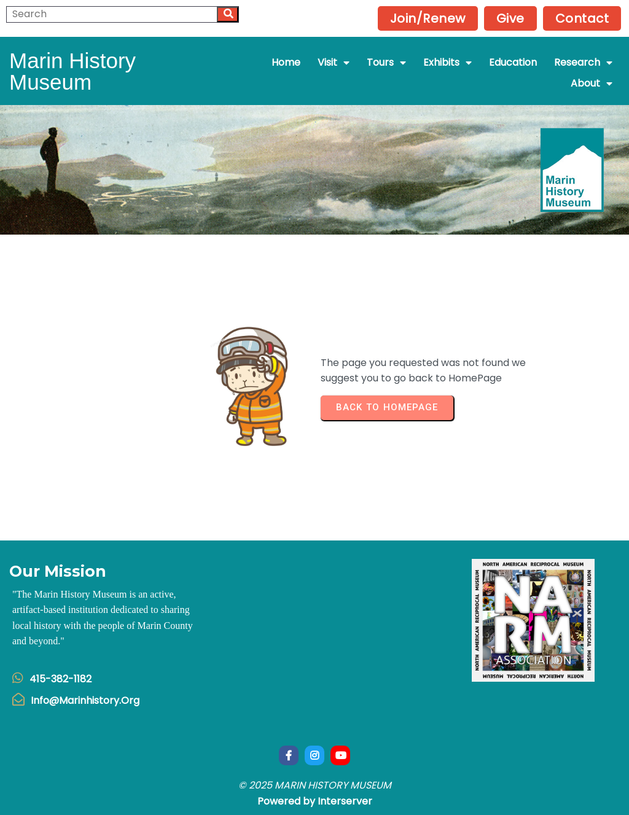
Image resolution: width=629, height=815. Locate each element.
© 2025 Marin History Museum (314, 785)
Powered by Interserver (314, 801)
